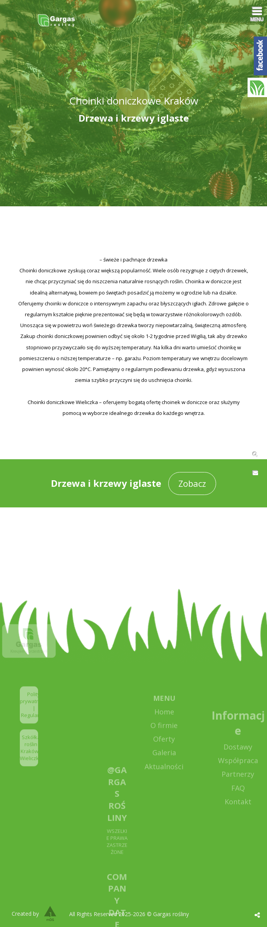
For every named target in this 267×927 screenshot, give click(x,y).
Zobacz (192, 483)
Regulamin (33, 723)
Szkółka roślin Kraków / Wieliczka (31, 756)
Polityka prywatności (34, 706)
